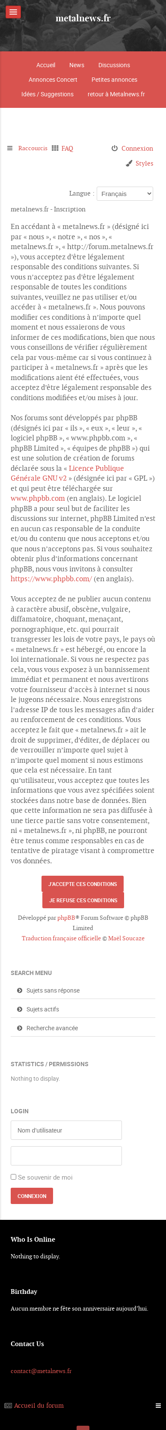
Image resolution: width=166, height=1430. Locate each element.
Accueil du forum (39, 1405)
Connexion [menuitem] (137, 148)
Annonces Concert (53, 79)
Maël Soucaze (126, 938)
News (76, 65)
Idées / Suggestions (47, 94)
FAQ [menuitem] (69, 148)
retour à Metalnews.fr (116, 94)
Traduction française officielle (61, 938)
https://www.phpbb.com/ (51, 578)
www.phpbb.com (38, 498)
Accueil (45, 65)
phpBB (66, 918)
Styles (144, 163)
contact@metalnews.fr (41, 1371)
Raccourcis (34, 148)
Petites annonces (114, 79)
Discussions (114, 65)
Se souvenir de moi (45, 1177)
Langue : (82, 193)
